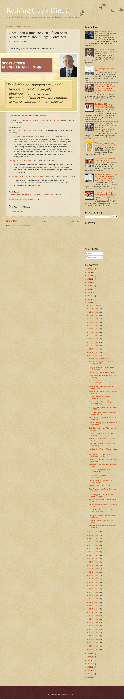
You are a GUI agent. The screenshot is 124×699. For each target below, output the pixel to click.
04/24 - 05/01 (94, 596)
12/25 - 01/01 (94, 305)
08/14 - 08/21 (94, 542)
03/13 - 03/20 (94, 616)
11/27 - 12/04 (94, 319)
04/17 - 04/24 (94, 599)
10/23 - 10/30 (94, 336)
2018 (89, 296)
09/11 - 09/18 (94, 356)
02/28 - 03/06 (94, 622)
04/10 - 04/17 (94, 602)
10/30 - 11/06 (94, 332)
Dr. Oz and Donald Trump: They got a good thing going (102, 403)
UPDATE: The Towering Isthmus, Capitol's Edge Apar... (100, 397)
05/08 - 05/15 (94, 589)
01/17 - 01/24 (94, 643)
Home (44, 221)
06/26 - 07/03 (94, 565)
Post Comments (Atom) (24, 226)
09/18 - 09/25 (94, 352)
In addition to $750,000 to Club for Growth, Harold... (100, 471)
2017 (89, 299)
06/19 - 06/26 (94, 569)
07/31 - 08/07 (94, 549)
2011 (89, 667)
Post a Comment (17, 211)
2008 (89, 677)
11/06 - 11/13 (94, 329)
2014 (89, 657)
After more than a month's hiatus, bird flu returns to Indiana (106, 144)
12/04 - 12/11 (94, 315)
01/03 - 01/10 (94, 649)
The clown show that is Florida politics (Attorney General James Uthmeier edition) (106, 51)
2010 (89, 670)
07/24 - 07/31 (94, 552)
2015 (89, 654)
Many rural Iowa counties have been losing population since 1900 (105, 69)
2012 (89, 664)
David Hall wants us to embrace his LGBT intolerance (101, 511)
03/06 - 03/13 (94, 619)
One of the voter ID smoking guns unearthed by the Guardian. (31, 194)
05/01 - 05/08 (94, 592)
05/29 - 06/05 (94, 579)
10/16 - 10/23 (94, 339)
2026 (89, 269)
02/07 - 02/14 (94, 632)
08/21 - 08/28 (94, 538)
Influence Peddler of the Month (20, 130)
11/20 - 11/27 (94, 322)
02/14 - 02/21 (94, 629)
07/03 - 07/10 (94, 562)
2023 (89, 279)
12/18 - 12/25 (94, 309)
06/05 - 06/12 (94, 575)
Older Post (75, 221)
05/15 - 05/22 (94, 585)
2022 (89, 282)
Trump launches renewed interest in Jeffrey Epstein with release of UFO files (105, 33)
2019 (89, 292)
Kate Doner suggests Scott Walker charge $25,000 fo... (101, 363)
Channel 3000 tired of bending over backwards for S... (101, 521)
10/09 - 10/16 (94, 342)
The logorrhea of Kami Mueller (99, 485)
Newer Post (12, 221)
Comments (91, 257)
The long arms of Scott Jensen (20, 161)
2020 (89, 289)
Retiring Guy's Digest (37, 10)
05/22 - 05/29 (94, 582)
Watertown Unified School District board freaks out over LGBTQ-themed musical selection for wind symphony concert (105, 88)
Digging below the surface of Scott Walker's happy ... (100, 481)
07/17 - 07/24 (94, 555)
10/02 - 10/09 (94, 346)
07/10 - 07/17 (94, 559)
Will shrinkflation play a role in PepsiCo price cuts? (105, 160)
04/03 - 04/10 (94, 606)
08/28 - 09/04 (94, 535)
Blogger (72, 694)
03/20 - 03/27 (94, 612)
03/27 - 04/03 (94, 609)
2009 (89, 674)
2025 (89, 272)
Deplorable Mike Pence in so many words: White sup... (101, 495)
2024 (89, 276)
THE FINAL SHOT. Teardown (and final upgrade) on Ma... (102, 413)
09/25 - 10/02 (94, 349)
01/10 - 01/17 (94, 646)
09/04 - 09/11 (94, 532)
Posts (89, 253)
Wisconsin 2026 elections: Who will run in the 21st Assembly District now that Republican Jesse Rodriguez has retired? (106, 177)
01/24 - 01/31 (94, 639)
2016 (89, 302)
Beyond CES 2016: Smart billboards (101, 372)
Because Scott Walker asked (99, 358)
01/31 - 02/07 (94, 636)
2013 (89, 660)
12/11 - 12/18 (94, 312)
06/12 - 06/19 (94, 572)
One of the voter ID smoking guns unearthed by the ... (100, 382)
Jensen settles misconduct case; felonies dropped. (27, 176)
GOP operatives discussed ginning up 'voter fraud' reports (38, 120)
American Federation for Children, (34, 142)
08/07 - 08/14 (94, 545)
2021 (89, 286)
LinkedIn (43, 115)
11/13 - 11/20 (94, 325)
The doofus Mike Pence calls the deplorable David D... (100, 455)
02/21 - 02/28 (94, 626)
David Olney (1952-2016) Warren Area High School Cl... (102, 476)
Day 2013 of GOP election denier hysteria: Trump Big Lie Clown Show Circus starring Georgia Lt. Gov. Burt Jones (105, 195)
